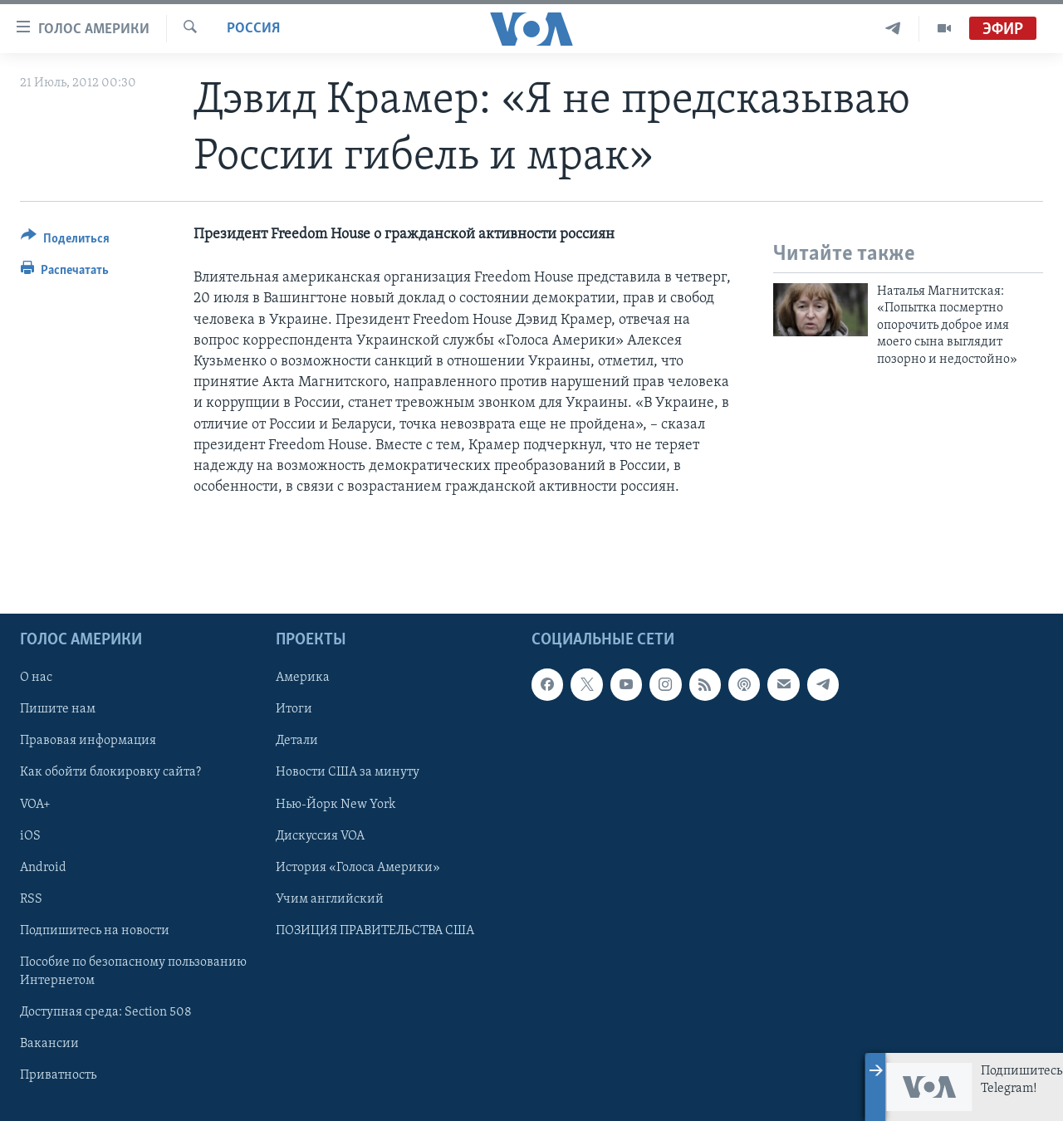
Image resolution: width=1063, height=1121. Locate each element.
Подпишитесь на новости (94, 930)
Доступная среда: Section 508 (106, 1012)
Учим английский (330, 898)
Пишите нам (58, 709)
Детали (297, 740)
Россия (253, 29)
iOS (30, 835)
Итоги (294, 709)
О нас (36, 677)
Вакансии (49, 1043)
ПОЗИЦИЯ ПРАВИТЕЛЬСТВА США (375, 930)
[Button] (65, 241)
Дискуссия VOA (320, 835)
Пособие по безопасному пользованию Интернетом (133, 970)
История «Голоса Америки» (358, 867)
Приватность (58, 1075)
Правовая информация (88, 740)
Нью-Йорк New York (335, 803)
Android (43, 867)
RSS (31, 898)
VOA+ (35, 803)
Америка (303, 677)
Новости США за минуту (347, 772)
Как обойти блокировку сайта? (110, 772)
